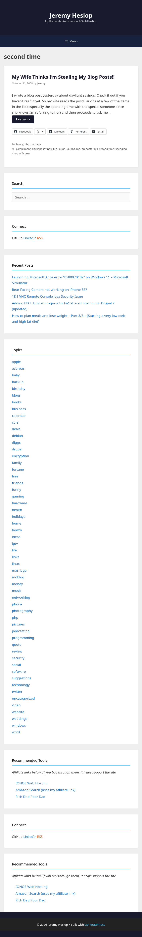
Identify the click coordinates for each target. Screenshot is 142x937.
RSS (40, 238)
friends (17, 483)
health (17, 509)
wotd (16, 732)
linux (16, 563)
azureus (18, 368)
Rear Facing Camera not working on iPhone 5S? (49, 289)
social (16, 664)
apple (16, 361)
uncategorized (23, 698)
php (15, 617)
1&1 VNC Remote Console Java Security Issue (47, 296)
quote (16, 644)
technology (21, 684)
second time (106, 149)
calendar (19, 415)
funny (16, 489)
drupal (17, 449)
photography (22, 610)
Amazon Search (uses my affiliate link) (45, 790)
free (15, 476)
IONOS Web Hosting (32, 783)
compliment (23, 149)
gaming (18, 496)
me (78, 149)
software (19, 671)
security (18, 658)
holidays (18, 516)
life (26, 144)
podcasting (21, 631)
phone (17, 604)
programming (23, 637)
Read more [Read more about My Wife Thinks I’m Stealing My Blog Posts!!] (23, 119)
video (16, 705)
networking (21, 597)
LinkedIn (29, 238)
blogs (16, 395)
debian (17, 435)
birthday (18, 388)
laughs (71, 149)
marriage (35, 144)
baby (16, 375)
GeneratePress (95, 924)
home (16, 523)
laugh (62, 149)
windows (19, 725)
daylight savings (42, 149)
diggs (16, 442)
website (18, 712)
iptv (15, 543)
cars (15, 422)
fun (55, 149)
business (19, 409)
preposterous (89, 149)
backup (18, 381)
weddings (19, 718)
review (17, 651)
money (17, 584)
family (20, 144)
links (15, 557)
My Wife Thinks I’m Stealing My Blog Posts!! (63, 77)
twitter (17, 691)
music (16, 590)
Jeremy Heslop (71, 15)
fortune (18, 469)
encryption (20, 456)
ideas (16, 536)
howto (17, 530)
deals (16, 429)
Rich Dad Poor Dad (30, 796)
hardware (19, 503)
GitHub (17, 238)
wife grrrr (24, 153)
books (17, 402)
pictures (18, 624)
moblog (18, 577)
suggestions (21, 678)
